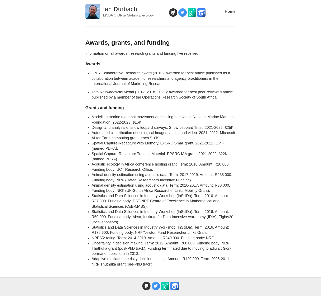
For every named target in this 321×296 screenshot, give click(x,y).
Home (230, 11)
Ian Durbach (120, 9)
